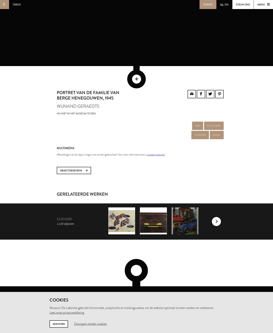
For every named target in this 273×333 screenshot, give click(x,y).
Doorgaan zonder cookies (90, 323)
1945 (197, 111)
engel (217, 120)
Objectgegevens (74, 155)
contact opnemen (156, 140)
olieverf (200, 120)
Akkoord (59, 324)
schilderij (214, 111)
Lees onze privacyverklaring (67, 312)
